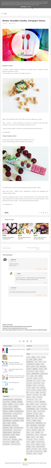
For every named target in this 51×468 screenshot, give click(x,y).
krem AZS (15, 415)
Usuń (45, 269)
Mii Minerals (35, 412)
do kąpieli (10, 403)
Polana (32, 431)
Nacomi (39, 420)
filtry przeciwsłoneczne (7, 408)
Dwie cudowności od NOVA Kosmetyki (17, 348)
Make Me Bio (29, 410)
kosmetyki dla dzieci (19, 410)
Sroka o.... (20, 462)
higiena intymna (17, 408)
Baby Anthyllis (43, 365)
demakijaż (14, 401)
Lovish (37, 408)
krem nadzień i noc (7, 420)
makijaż (8, 422)
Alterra (35, 361)
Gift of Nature (35, 394)
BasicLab (42, 370)
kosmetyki (11, 410)
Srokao (18, 273)
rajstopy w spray (6, 438)
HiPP (40, 398)
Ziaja (31, 450)
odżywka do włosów (7, 431)
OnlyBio (36, 427)
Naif (45, 422)
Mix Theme (36, 462)
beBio (45, 450)
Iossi (27, 403)
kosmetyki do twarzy (17, 412)
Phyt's (39, 429)
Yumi (28, 450)
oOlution (35, 452)
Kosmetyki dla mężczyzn (8, 398)
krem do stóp (13, 417)
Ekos (34, 387)
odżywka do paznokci (7, 429)
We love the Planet (40, 445)
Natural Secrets (33, 424)
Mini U (41, 412)
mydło (11, 427)
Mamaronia (13, 259)
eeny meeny (29, 452)
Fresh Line (32, 391)
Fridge (37, 391)
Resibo (28, 436)
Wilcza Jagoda (34, 448)
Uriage (33, 445)
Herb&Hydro (39, 396)
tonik (18, 441)
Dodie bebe (29, 384)
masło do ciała (15, 424)
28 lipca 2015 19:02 (12, 289)
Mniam (6, 212)
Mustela (34, 420)
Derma (43, 380)
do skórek (16, 403)
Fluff (27, 391)
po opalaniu (5, 436)
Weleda (28, 448)
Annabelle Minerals (30, 363)
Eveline (28, 389)
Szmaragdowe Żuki (40, 441)
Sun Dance (41, 438)
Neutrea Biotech (41, 424)
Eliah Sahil (43, 387)
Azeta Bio (33, 365)
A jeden (38, 356)
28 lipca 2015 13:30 (18, 275)
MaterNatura (29, 412)
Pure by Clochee (30, 434)
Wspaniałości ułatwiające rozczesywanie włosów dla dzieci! (16, 363)
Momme (41, 417)
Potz (42, 431)
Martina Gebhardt (41, 410)
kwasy (22, 420)
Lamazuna (29, 405)
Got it (29, 6)
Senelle (41, 436)
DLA (35, 380)
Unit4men (28, 445)
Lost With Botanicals (31, 408)
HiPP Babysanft (30, 401)
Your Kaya (44, 448)
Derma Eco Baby (36, 382)
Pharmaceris (34, 429)
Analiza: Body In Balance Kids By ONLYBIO (16, 369)
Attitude (42, 363)
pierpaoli (40, 452)
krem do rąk (5, 417)
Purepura (37, 434)
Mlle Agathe (42, 415)
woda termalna (6, 443)
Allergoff (40, 358)
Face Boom (33, 389)
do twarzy (5, 405)
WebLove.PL (25, 464)
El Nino (37, 387)
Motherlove (29, 420)
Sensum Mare (29, 438)
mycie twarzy (6, 427)
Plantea (28, 431)
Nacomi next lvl (39, 422)
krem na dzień (20, 417)
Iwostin (37, 403)
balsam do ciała (18, 398)
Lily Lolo (39, 405)
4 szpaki (28, 356)
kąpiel (4, 422)
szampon (13, 441)
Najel (28, 424)
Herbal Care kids (30, 398)
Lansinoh (34, 405)
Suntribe (28, 441)
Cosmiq (35, 377)
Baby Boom (29, 368)
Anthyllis (37, 363)
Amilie (44, 361)
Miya (37, 415)
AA (27, 358)
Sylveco (33, 441)
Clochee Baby (29, 377)
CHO (28, 375)
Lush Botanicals (44, 408)
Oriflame (28, 429)
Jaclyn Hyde (11, 388)
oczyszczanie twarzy (18, 427)
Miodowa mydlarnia (30, 415)
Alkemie (35, 358)
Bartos (37, 370)
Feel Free (39, 389)
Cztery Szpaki (29, 380)
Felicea (44, 389)
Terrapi (28, 443)
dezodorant (20, 401)
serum (20, 438)
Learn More (24, 6)
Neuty (28, 427)
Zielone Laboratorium (38, 450)
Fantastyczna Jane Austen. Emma (16, 355)
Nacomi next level (30, 422)
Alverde (40, 361)
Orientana (41, 427)
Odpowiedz (39, 269)
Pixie (43, 429)
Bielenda (28, 372)
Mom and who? (34, 417)
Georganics (29, 394)
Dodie (43, 382)
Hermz (36, 398)
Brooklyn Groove (44, 372)
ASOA (31, 358)
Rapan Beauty (43, 434)
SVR (37, 436)
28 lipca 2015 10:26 (12, 261)
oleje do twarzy (16, 431)
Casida (31, 375)
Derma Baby (29, 382)
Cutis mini (40, 377)
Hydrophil (36, 401)
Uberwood (43, 443)
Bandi (45, 368)
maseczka (14, 422)
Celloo (36, 375)
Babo (37, 365)
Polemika (37, 431)
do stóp (21, 403)
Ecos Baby (29, 387)
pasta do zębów (6, 434)
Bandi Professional (30, 370)
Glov (41, 394)
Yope (40, 448)
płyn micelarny (12, 436)
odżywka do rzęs (17, 429)
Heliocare (28, 396)
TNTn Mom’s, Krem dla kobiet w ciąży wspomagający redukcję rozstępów (17, 376)
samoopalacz (14, 438)
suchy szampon (6, 441)
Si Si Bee (36, 438)
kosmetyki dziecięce (7, 415)
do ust (10, 405)
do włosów (15, 405)
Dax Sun (39, 380)
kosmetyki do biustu (7, 412)
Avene (28, 365)
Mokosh (28, 417)
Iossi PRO (32, 403)
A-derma (43, 356)
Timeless (33, 443)
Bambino (41, 368)
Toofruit (37, 443)
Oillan (32, 427)
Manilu (35, 410)
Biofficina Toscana (35, 372)
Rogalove (33, 436)
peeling (12, 434)
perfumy (17, 434)
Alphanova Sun (30, 361)
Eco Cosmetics (41, 384)
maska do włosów (7, 424)
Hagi (44, 394)
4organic (33, 356)
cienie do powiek (6, 401)
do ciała (5, 403)
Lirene (44, 405)
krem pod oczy (16, 420)
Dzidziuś (34, 384)
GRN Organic (42, 391)
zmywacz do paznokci (15, 443)
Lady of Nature (43, 403)
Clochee (40, 375)
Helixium (34, 396)
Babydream (35, 368)
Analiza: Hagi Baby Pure (14, 382)
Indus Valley (42, 401)
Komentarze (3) (11, 23)
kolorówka (5, 410)
